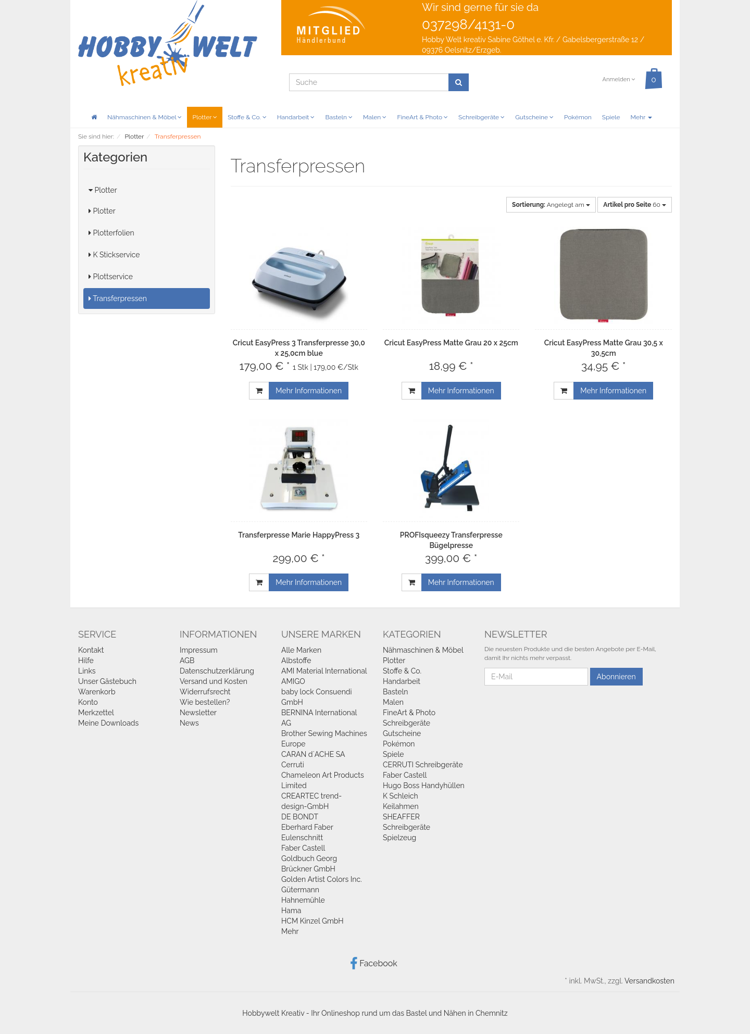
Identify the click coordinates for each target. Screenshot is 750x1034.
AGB (187, 660)
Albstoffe (296, 660)
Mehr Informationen (309, 391)
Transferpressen (118, 298)
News (189, 723)
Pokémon (578, 117)
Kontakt (91, 650)
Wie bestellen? (205, 702)
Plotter (204, 117)
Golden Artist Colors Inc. (321, 879)
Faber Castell (303, 848)
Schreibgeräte (481, 117)
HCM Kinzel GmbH (312, 921)
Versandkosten (649, 981)
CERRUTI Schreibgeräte (423, 765)
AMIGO (293, 681)
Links (87, 671)
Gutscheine (534, 117)
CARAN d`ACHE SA (313, 754)
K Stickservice (114, 255)
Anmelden (618, 79)
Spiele (611, 117)
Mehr (641, 117)
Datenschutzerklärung (217, 671)
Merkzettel (96, 712)
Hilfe (86, 660)
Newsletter (198, 712)
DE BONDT (299, 817)
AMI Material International (324, 671)
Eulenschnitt (302, 837)
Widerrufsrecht (205, 692)
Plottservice (111, 276)
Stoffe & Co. (247, 117)
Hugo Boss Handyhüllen (424, 785)
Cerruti (292, 765)
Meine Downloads (108, 723)
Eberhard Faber (307, 827)
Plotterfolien (111, 233)
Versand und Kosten (213, 681)
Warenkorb (97, 692)
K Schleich (400, 796)
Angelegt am (551, 204)
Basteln (339, 117)
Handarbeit (296, 117)
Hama (291, 910)
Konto (88, 702)
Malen (374, 117)
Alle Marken (301, 650)
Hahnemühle (303, 900)
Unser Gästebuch (107, 681)
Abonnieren (616, 676)
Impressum (199, 650)
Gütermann (300, 890)
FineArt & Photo (422, 117)
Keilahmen (401, 806)
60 (634, 204)
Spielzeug (399, 837)
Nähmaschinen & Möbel (144, 117)
